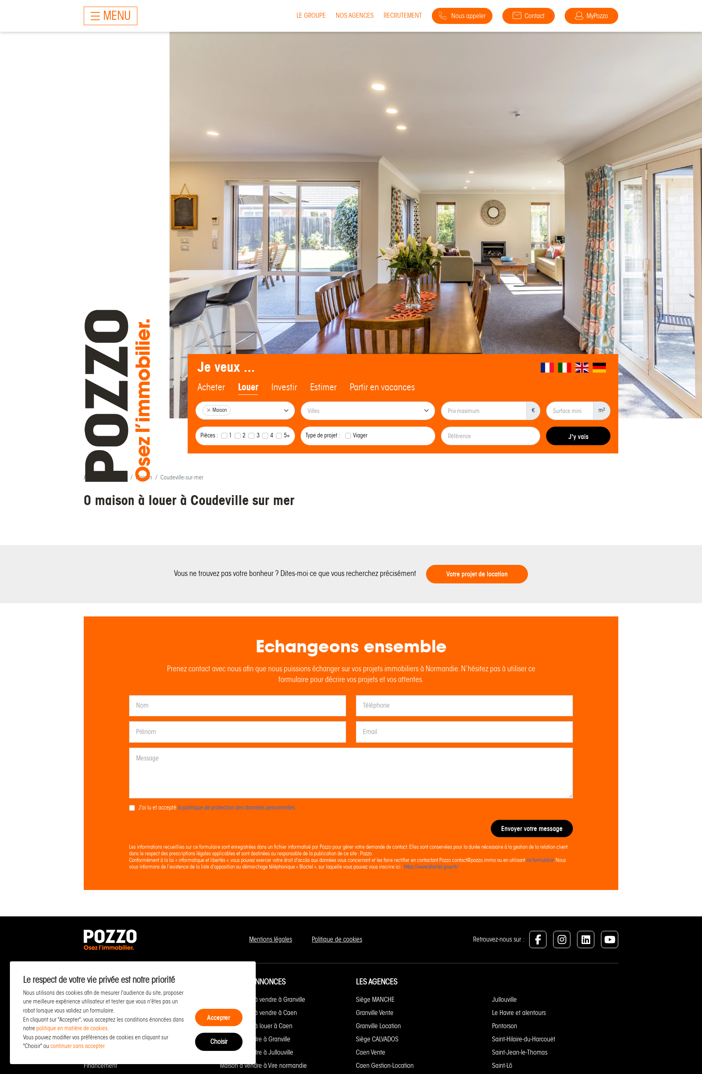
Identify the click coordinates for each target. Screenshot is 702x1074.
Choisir (218, 1042)
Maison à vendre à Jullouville (256, 1052)
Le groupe (311, 15)
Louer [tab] (248, 387)
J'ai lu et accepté (216, 807)
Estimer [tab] (323, 387)
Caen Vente (370, 1052)
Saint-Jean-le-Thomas (519, 1052)
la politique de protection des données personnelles (236, 807)
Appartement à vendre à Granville (262, 999)
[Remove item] (209, 410)
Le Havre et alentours (519, 1013)
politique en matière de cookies (72, 1028)
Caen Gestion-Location (385, 1065)
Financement (100, 1065)
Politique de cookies (337, 939)
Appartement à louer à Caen (256, 1026)
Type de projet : (323, 435)
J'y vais (578, 436)
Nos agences (355, 15)
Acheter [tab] (211, 387)
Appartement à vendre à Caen (258, 1013)
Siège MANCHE (375, 999)
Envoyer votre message (532, 828)
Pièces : (209, 435)
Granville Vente (374, 1013)
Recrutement (403, 15)
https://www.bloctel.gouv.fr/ (431, 867)
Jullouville (504, 999)
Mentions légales (270, 939)
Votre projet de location (477, 574)
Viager (360, 435)
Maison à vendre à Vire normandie (263, 1065)
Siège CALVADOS (377, 1039)
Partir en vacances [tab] (382, 387)
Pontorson (504, 1026)
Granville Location (378, 1026)
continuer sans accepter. (78, 1046)
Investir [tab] (284, 387)
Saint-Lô (502, 1065)
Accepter (218, 1017)
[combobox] (245, 410)
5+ (287, 435)
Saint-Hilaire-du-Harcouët (523, 1039)
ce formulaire (540, 860)
